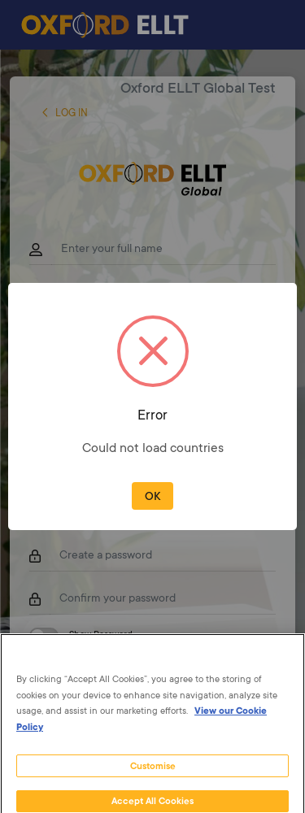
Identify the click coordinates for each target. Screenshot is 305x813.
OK (152, 497)
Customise (153, 774)
